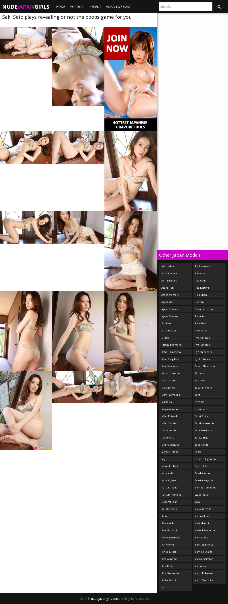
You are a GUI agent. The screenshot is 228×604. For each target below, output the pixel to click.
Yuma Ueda (202, 537)
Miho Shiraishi (169, 423)
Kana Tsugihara (170, 359)
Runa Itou (200, 316)
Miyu (164, 459)
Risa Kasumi (202, 287)
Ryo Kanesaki (202, 337)
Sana (197, 394)
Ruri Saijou (201, 323)
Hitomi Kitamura (171, 344)
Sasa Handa (201, 444)
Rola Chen (201, 294)
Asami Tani (167, 287)
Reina (164, 516)
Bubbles (166, 323)
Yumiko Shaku (203, 551)
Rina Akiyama (169, 559)
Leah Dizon (168, 380)
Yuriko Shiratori (204, 559)
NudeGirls (25, 6)
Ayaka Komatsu (170, 309)
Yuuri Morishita (204, 580)
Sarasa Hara (202, 437)
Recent (95, 6)
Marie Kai (167, 401)
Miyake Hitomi (170, 451)
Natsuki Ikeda (169, 487)
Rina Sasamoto (170, 573)
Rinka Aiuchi (168, 580)
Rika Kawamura (170, 537)
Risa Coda (200, 280)
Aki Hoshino (168, 266)
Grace (165, 337)
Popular (77, 6)
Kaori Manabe (169, 366)
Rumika (199, 302)
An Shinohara (169, 273)
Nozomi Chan (169, 501)
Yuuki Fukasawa (204, 573)
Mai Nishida (168, 387)
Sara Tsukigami (204, 430)
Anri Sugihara (169, 280)
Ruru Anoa (201, 330)
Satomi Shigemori (205, 459)
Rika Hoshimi (169, 530)
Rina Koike (167, 566)
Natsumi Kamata (171, 494)
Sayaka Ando (202, 473)
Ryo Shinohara (203, 352)
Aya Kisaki (167, 302)
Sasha (198, 451)
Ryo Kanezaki (203, 344)
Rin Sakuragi (168, 551)
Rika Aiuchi (167, 523)
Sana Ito (199, 401)
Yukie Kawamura (205, 530)
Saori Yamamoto (205, 423)
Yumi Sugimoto (204, 544)
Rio (163, 587)
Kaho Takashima (171, 352)
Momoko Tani (169, 466)
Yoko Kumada (203, 509)
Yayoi (198, 501)
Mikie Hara (167, 437)
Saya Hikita (201, 466)
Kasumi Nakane (170, 373)
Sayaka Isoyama (204, 480)
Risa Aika (200, 273)
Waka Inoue (202, 494)
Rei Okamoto (169, 509)
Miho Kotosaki (169, 416)
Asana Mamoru (170, 294)
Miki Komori (168, 430)
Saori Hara (201, 409)
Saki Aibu (200, 373)
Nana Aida (167, 473)
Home (60, 6)
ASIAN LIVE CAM (118, 6)
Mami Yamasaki (170, 394)
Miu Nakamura (170, 444)
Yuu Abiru (201, 566)
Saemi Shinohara (205, 366)
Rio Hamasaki (203, 266)
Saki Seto (200, 380)
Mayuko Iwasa (169, 409)
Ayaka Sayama (169, 316)
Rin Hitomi (167, 544)
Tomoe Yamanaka (205, 487)
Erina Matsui (168, 330)
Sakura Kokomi (204, 387)
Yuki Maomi (202, 523)
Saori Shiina (202, 416)
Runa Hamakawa (204, 309)
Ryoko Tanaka (203, 359)
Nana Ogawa (168, 480)
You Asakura (202, 516)
